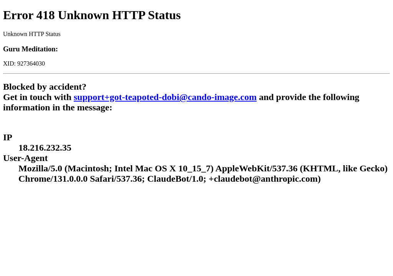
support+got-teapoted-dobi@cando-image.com (165, 97)
